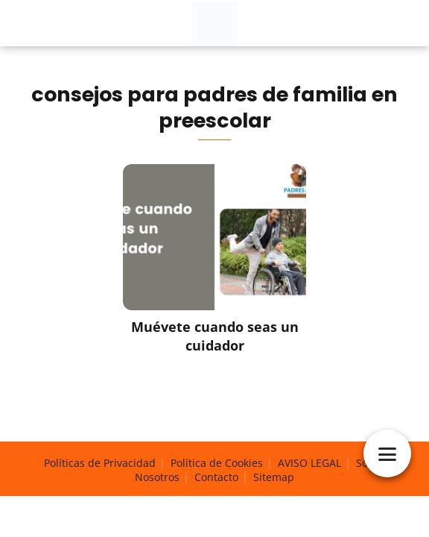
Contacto (216, 477)
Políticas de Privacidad (100, 463)
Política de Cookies (217, 463)
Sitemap (273, 477)
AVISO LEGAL (309, 463)
